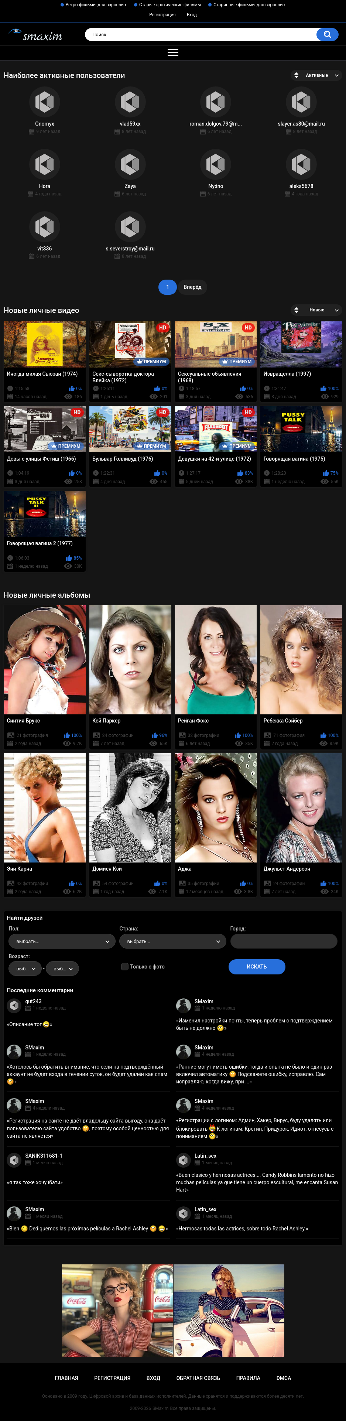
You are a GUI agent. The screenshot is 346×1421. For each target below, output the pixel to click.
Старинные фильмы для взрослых (249, 4)
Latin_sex (205, 1156)
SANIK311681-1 (43, 1156)
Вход (192, 14)
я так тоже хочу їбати (34, 1182)
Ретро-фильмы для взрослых (96, 4)
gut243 (33, 1001)
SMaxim (204, 1001)
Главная (66, 1378)
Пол (13, 929)
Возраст (18, 956)
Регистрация (162, 14)
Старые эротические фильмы (170, 4)
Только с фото (147, 967)
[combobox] (62, 941)
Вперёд (192, 287)
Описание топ (29, 1024)
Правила (248, 1378)
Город (237, 929)
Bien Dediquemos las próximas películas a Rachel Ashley (87, 1229)
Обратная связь (198, 1378)
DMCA (284, 1378)
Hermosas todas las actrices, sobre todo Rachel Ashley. (242, 1229)
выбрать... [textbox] (27, 941)
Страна (128, 929)
